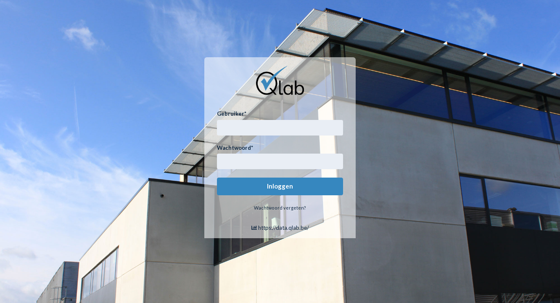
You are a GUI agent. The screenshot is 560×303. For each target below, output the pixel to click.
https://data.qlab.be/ (280, 227)
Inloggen (280, 186)
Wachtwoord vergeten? (280, 207)
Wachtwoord (235, 147)
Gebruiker (231, 113)
